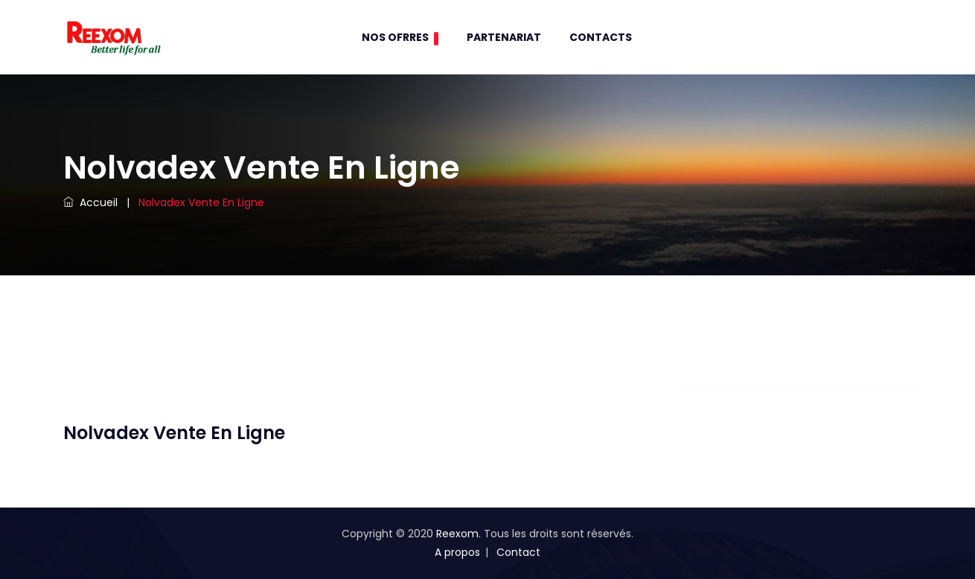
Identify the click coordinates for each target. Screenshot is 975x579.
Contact (518, 552)
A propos (457, 552)
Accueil (90, 202)
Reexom (457, 533)
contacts (600, 37)
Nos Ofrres (400, 37)
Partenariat (504, 37)
